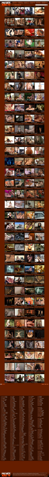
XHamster (23, 58)
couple (16, 155)
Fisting (2, 421)
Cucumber (21, 412)
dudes (17, 123)
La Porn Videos (38, 2)
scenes (11, 123)
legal (11, 198)
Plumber (2, 440)
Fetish (2, 420)
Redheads (2, 443)
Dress (39, 416)
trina (27, 252)
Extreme (20, 418)
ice (18, 80)
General (39, 424)
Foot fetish (3, 422)
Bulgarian (20, 406)
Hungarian (12, 429)
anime (6, 37)
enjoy (16, 349)
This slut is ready (37, 27)
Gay (29, 424)
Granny (11, 426)
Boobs (39, 404)
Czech (11, 414)
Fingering (20, 420)
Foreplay (11, 422)
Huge (2, 429)
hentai (10, 37)
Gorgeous (30, 425)
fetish (8, 155)
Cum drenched (3, 413)
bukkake (37, 360)
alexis (26, 371)
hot (30, 80)
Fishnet (39, 420)
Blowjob (20, 404)
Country (20, 411)
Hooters (11, 428)
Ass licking (3, 399)
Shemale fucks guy (13, 445)
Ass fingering (31, 398)
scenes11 (38, 317)
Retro (11, 443)
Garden (11, 424)
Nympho (20, 436)
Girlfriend (11, 425)
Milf (1, 434)
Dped (29, 416)
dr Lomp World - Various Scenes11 (39, 307)
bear (36, 166)
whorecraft (22, 241)
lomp (16, 295)
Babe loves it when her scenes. (28, 253)
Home (39, 427)
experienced (39, 209)
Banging (39, 400)
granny (18, 209)
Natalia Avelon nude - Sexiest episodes (9, 242)
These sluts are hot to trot (8, 167)
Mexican (39, 433)
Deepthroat (39, 414)
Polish (11, 440)
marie (31, 284)
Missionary (21, 434)
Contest (2, 411)
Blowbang (11, 404)
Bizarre (20, 403)
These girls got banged (7, 70)
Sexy (2, 445)
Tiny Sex (26, 2)
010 (36, 252)
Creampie (39, 411)
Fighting (11, 420)
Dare (29, 414)
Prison (2, 441)
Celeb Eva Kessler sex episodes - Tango (39, 38)
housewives (20, 123)
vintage (20, 252)
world (19, 295)
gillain (28, 284)
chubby (38, 166)
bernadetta (17, 37)
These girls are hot (37, 6)
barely (6, 198)
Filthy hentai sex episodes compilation (29, 38)
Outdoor (30, 437)
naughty (29, 317)
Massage (2, 433)
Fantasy (20, 419)
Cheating (20, 409)
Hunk (20, 429)
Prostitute (30, 441)
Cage (2, 408)
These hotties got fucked (8, 49)
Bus (1, 407)
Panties (2, 438)
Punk (11, 442)
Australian (30, 399)
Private (11, 441)
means (19, 80)
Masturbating (21, 433)
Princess (39, 440)
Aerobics (20, 396)
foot (10, 155)
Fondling (39, 421)
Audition (11, 399)
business (17, 80)
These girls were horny (17, 38)
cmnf (7, 295)
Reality (39, 442)
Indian (29, 429)
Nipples (30, 435)
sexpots (28, 26)
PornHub (43, 47)
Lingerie (2, 432)
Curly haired (40, 413)
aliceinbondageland (38, 371)
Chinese (30, 409)
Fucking (2, 423)
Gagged (20, 423)
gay (40, 166)
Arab (2, 398)
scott (30, 198)
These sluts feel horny (27, 156)
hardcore (38, 123)
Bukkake (11, 406)
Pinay (11, 439)
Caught (2, 409)
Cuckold (11, 412)
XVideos (33, 47)
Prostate (20, 441)
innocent (7, 371)
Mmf (29, 434)
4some (11, 396)
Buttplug (39, 407)
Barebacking (12, 401)
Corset (11, 411)
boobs (7, 112)
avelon (6, 252)
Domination (3, 416)
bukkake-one (39, 360)
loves (20, 155)
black (6, 123)
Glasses (20, 425)
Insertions (39, 429)
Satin (11, 444)
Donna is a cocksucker (17, 81)
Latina (20, 431)
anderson (17, 317)
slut (18, 37)
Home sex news (21, 2)
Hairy (2, 427)
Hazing (20, 427)
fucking (28, 371)
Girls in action (26, 27)
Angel (11, 397)
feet (9, 198)
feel (26, 166)
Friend (39, 422)
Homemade (3, 428)
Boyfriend (2, 405)
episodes (8, 198)
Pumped (2, 442)
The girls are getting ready (8, 318)
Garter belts (21, 424)
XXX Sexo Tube (15, 2)
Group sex (30, 426)
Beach (11, 402)
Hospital (30, 428)
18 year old (3, 396)
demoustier (28, 295)
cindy (6, 209)
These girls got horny (27, 264)
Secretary (30, 444)
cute (29, 80)
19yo (26, 80)
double (29, 209)
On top (39, 436)
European (2, 418)
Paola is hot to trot (17, 156)
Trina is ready (26, 242)
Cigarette (39, 409)
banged (6, 80)
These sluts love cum (37, 70)
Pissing (20, 439)
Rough (30, 443)
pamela (20, 317)
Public (39, 441)
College (30, 410)
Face (29, 418)
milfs (10, 123)
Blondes (2, 404)
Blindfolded (39, 403)
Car (20, 408)
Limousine (39, 431)
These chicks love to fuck (28, 81)
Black (29, 403)
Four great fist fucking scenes (28, 124)
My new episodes (27, 167)
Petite (2, 439)
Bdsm (2, 402)
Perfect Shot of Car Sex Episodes (39, 285)
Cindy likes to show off (7, 199)
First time (30, 420)
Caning (11, 408)
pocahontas (26, 306)
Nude (38, 435)
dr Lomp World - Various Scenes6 (19, 285)
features (38, 155)
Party (29, 438)
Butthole (30, 407)
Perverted (39, 438)
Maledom (30, 432)
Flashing (20, 421)
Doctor (30, 415)
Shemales (21, 445)
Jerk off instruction (32, 430)
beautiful (8, 360)
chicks (26, 317)
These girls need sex (7, 38)
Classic (2, 410)
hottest (28, 360)
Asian (11, 398)
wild (27, 69)
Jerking (39, 430)
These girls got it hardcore (38, 113)
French (30, 422)
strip (10, 295)
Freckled (20, 422)
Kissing (2, 431)
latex (42, 371)
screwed (28, 349)
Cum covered (40, 412)
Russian (39, 443)
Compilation (39, 410)
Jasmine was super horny (28, 6)
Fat (29, 419)
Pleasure (30, 439)
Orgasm (11, 437)
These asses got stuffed (28, 318)
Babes (39, 399)
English (20, 417)
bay (37, 349)
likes (7, 209)
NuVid (13, 230)
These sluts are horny (17, 6)
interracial (8, 123)
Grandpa (2, 426)
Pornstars (30, 440)
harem (30, 284)
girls (6, 26)
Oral (2, 437)
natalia (10, 252)
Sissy (38, 445)
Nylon (11, 436)
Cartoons (30, 408)
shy (17, 284)
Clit (10, 410)
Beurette (20, 402)
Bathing (20, 401)
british (16, 209)
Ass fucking (40, 398)
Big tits (39, 402)
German (2, 425)
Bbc (29, 401)
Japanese (11, 430)
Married (39, 432)
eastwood (10, 360)
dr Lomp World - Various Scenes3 (39, 124)
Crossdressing (3, 412)
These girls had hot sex (37, 221)
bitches (26, 123)
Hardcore (11, 427)
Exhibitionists (12, 418)
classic (36, 284)
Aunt (20, 399)
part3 (39, 155)
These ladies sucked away (18, 167)
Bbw (38, 401)
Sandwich (2, 444)
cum (16, 69)
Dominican (12, 416)
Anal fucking (3, 397)
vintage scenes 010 (37, 242)
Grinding (20, 426)
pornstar (31, 360)
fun (36, 112)
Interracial (2, 430)
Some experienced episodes (38, 199)
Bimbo (2, 403)
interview (41, 371)
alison (6, 360)
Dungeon (2, 417)
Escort (30, 417)
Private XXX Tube (33, 2)
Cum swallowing (13, 413)
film (17, 155)
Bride (29, 405)
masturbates (28, 198)
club (6, 295)
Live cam (11, 432)
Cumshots (21, 413)
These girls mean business (38, 264)
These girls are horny (27, 178)
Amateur (30, 396)
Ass (20, 398)
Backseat (11, 400)
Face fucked (40, 418)
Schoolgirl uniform (22, 444)
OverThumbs (23, 338)
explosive (9, 284)
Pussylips (30, 442)
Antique (30, 397)
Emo (11, 417)
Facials (11, 419)
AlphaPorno (23, 305)
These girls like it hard (27, 49)
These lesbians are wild (38, 253)
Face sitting (3, 419)
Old (29, 436)
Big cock (30, 402)
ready (36, 37)
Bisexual (11, 403)
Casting (39, 408)
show (9, 209)
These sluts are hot (7, 92)
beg (36, 198)
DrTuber (13, 15)
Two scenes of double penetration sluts (19, 296)
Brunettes (2, 406)
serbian (12, 166)
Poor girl (20, 440)
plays (9, 317)
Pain (38, 437)
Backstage (21, 400)
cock (6, 69)
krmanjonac (7, 166)
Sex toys (39, 444)
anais (26, 295)
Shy (29, 445)
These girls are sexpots (7, 6)
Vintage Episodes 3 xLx (17, 242)
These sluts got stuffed (37, 318)
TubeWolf (23, 230)
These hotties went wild (27, 92)
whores (8, 26)
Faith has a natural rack (38, 81)
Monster (11, 435)
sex (18, 112)
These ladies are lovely (17, 210)
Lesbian (30, 431)
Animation (21, 397)
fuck (36, 26)
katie (7, 317)
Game (39, 423)
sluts (38, 26)
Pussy (20, 442)
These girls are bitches (27, 113)
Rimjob (20, 443)
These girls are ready (17, 253)
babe (6, 155)
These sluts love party (27, 210)
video (21, 209)
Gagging (30, 423)
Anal (38, 396)
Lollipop (20, 432)
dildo (27, 209)
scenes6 (18, 295)
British (39, 405)
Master (11, 433)
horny (27, 166)
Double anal (21, 416)
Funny (11, 423)
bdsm (7, 37)
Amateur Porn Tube (45, 2)
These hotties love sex (7, 124)
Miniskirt (11, 434)
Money (2, 435)
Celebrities (12, 409)
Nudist (2, 436)
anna (36, 349)
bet (26, 241)
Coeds (20, 410)
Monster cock (21, 435)
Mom (38, 434)
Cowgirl (30, 411)
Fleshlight (30, 421)
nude (11, 252)
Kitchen (11, 431)
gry (40, 349)
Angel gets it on (17, 264)
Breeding (20, 405)
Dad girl (20, 414)
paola (17, 166)
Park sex (20, 438)
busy (26, 112)
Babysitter (2, 400)
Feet (38, 419)
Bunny (30, 406)
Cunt (29, 413)
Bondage (30, 404)
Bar (1, 401)
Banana (30, 400)
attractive (28, 80)
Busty (11, 407)
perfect (39, 295)
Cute (2, 414)
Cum (29, 412)
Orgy (20, 437)
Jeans (20, 430)
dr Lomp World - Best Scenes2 (38, 329)
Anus (38, 397)
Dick (2, 415)
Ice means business (17, 70)
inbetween (30, 371)
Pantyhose (12, 438)
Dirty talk (20, 415)
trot (18, 166)
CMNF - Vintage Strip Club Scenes (9, 285)
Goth (38, 425)
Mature (30, 433)
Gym (38, 426)
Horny (20, 428)
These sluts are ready (7, 81)
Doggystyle (39, 415)
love (37, 26)
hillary (26, 198)
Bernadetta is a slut (17, 27)
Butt (20, 407)
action (26, 37)
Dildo (11, 415)
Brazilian (11, 405)
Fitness (11, 421)
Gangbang (3, 424)
